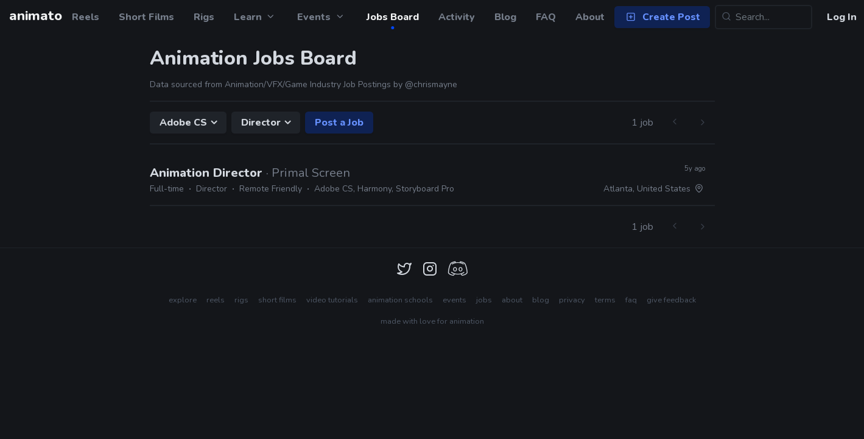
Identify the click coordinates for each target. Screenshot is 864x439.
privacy (572, 299)
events (454, 299)
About (590, 17)
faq (631, 299)
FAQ (546, 17)
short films (277, 299)
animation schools (400, 299)
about (512, 299)
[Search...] (763, 17)
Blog (505, 17)
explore (183, 299)
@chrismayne (431, 84)
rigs (241, 299)
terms (605, 299)
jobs (484, 299)
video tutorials (332, 299)
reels (215, 299)
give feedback (671, 299)
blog (540, 299)
